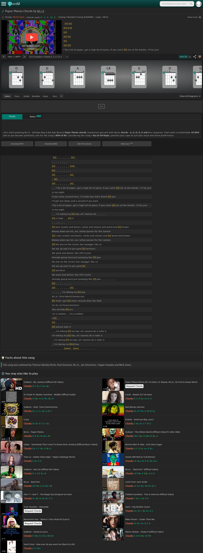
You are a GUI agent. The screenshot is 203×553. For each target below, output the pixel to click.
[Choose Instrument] (61, 96)
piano (17, 96)
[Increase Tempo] (24, 57)
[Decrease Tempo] (3, 57)
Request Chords (134, 386)
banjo (45, 96)
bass (55, 96)
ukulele (26, 96)
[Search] (191, 4)
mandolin (36, 96)
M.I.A (40, 11)
